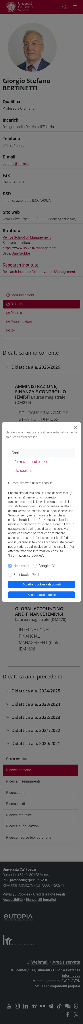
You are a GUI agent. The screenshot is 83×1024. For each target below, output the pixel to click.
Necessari (21, 566)
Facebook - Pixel (26, 575)
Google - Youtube (52, 566)
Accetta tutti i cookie (42, 595)
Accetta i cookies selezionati (41, 584)
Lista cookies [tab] (22, 471)
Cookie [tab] (17, 453)
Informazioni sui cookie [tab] (30, 462)
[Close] (75, 427)
